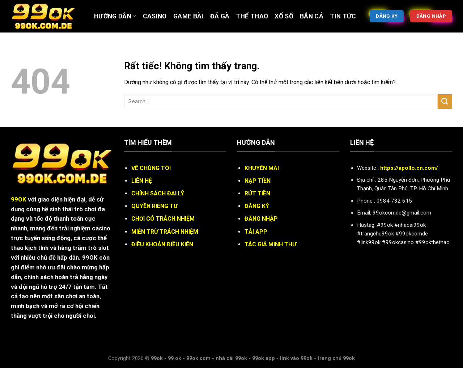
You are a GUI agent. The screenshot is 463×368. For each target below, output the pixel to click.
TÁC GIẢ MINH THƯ (270, 244)
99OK (18, 199)
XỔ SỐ (284, 16)
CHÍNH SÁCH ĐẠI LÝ (157, 193)
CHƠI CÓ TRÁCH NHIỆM (163, 218)
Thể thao (252, 16)
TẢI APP (256, 231)
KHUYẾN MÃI (262, 168)
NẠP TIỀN (258, 180)
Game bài (188, 16)
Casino (155, 16)
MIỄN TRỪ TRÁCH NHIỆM (164, 231)
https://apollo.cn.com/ (409, 168)
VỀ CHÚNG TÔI (151, 168)
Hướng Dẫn (115, 16)
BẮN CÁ (311, 16)
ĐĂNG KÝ (257, 206)
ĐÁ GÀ (220, 16)
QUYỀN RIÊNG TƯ (154, 206)
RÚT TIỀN (257, 193)
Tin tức (343, 16)
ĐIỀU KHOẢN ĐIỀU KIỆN (162, 244)
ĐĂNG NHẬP (261, 218)
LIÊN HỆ (141, 180)
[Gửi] (445, 101)
